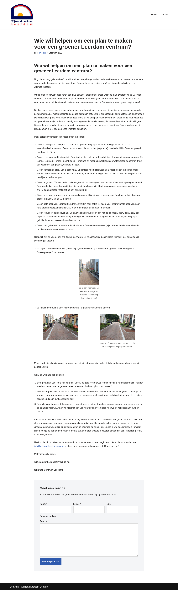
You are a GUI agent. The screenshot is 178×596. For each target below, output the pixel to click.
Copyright (14, 592)
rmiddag (42, 53)
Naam (43, 509)
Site (109, 509)
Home (154, 14)
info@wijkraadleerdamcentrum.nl (50, 452)
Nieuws (164, 14)
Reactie (44, 527)
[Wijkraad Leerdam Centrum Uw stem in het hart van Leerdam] (22, 14)
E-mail (77, 509)
